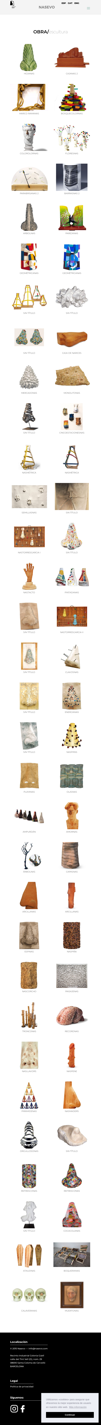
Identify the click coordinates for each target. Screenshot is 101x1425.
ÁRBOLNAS (29, 871)
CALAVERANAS (29, 1310)
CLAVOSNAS (71, 672)
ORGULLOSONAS (29, 1151)
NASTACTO (29, 592)
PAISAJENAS (71, 991)
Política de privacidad (21, 1386)
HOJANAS (29, 73)
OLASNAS (72, 792)
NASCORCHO (29, 991)
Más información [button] (78, 1407)
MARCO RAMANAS (29, 113)
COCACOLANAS (71, 1231)
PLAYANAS (29, 792)
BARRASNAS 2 (71, 193)
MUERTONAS (72, 1310)
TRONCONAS (29, 1031)
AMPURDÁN (29, 831)
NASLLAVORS (29, 1071)
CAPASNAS (72, 871)
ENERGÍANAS (72, 712)
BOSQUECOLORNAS (72, 113)
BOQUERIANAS (72, 1270)
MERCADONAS (29, 393)
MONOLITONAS (72, 393)
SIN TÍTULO (29, 313)
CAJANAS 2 (72, 73)
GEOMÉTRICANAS (29, 273)
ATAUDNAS (29, 1270)
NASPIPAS (71, 752)
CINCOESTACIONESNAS (71, 432)
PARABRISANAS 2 (29, 193)
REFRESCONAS (29, 1191)
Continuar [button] (70, 1415)
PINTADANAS (72, 592)
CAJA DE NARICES (71, 353)
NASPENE (72, 1071)
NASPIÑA (72, 951)
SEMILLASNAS (29, 512)
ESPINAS (29, 951)
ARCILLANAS (29, 911)
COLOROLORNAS (29, 153)
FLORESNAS (71, 153)
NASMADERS (72, 1111)
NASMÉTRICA (29, 472)
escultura (58, 32)
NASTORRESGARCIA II (71, 632)
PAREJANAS (71, 233)
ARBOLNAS (29, 233)
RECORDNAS (72, 1031)
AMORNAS (71, 831)
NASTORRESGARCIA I (29, 552)
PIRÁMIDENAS (29, 1111)
